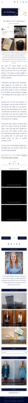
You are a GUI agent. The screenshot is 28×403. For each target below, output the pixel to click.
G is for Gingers (11, 401)
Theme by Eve (20, 401)
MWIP (14, 161)
